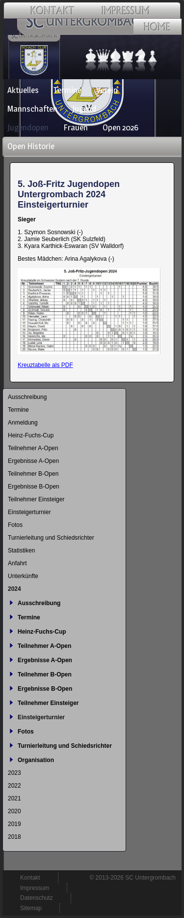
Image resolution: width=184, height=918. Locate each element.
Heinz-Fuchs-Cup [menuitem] (30, 435)
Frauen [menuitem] (75, 127)
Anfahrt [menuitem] (17, 563)
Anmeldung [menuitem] (23, 422)
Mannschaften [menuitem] (32, 109)
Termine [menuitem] (67, 90)
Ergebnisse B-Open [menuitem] (33, 486)
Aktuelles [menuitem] (23, 90)
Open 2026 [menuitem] (120, 127)
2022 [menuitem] (14, 785)
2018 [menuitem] (14, 836)
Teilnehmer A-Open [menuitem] (33, 448)
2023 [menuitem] (14, 772)
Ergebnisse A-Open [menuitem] (33, 461)
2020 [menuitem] (14, 811)
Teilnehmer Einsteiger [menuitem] (36, 499)
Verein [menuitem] (107, 90)
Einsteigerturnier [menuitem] (29, 512)
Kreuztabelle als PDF (45, 365)
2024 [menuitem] (14, 588)
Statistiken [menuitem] (21, 550)
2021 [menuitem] (14, 798)
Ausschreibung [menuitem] (27, 397)
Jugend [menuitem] (84, 109)
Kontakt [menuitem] (30, 877)
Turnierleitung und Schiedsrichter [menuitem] (51, 537)
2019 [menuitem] (14, 824)
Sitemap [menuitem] (31, 908)
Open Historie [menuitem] (30, 146)
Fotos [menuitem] (15, 524)
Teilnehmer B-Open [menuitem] (33, 473)
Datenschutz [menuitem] (36, 897)
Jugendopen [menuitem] (28, 127)
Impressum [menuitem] (34, 888)
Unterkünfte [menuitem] (23, 576)
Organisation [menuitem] (36, 760)
